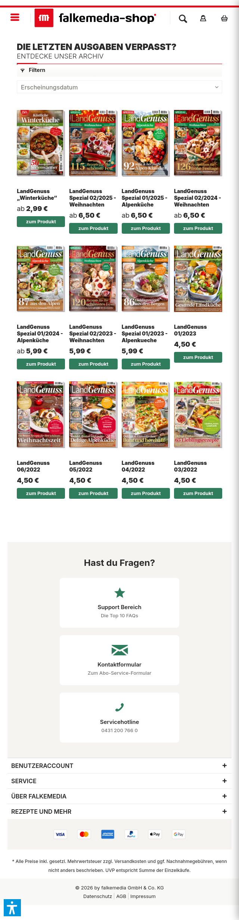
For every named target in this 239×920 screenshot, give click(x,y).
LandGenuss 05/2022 (85, 466)
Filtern (33, 70)
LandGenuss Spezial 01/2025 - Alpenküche (145, 198)
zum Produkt (41, 221)
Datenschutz (97, 896)
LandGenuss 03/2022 (190, 466)
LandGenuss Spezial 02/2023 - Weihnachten (92, 333)
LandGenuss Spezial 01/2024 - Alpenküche (40, 333)
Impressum (143, 896)
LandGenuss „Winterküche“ (37, 194)
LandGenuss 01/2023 (190, 330)
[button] (12, 907)
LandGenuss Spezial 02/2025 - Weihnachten (92, 198)
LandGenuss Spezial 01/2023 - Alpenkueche (145, 333)
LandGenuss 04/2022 (138, 466)
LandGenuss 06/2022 (33, 466)
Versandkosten (130, 861)
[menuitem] (15, 17)
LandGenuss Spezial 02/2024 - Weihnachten (197, 198)
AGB (121, 896)
